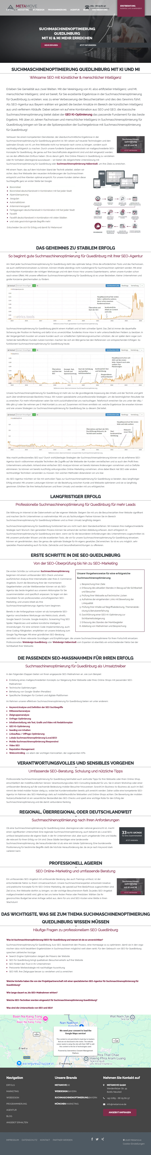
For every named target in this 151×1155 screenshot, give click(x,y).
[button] (75, 31)
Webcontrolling (17, 753)
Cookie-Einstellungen (134, 1144)
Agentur (11, 1110)
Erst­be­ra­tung (99, 19)
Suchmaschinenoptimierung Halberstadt (77, 164)
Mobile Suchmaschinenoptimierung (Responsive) (33, 741)
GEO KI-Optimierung (78, 114)
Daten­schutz (29, 1140)
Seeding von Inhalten (20, 730)
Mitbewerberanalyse (19, 711)
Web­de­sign (38, 19)
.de (62, 1085)
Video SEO (14, 745)
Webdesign (12, 1097)
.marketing (67, 1104)
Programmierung (16, 1104)
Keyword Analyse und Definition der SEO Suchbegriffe (36, 707)
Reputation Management (21, 749)
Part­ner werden (62, 1140)
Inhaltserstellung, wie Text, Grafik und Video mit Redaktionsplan (41, 722)
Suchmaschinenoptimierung (55, 571)
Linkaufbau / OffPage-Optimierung (26, 734)
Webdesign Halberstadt (64, 642)
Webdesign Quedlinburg (34, 642)
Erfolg (10, 19)
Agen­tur (75, 19)
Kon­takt (45, 1140)
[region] (75, 31)
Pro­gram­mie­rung (57, 19)
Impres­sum (12, 1140)
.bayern (65, 1091)
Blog (85, 19)
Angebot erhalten (17, 1122)
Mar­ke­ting (23, 19)
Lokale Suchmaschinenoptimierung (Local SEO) (33, 738)
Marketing (12, 1091)
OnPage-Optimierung (20, 718)
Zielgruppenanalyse (19, 715)
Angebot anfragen (120, 1112)
